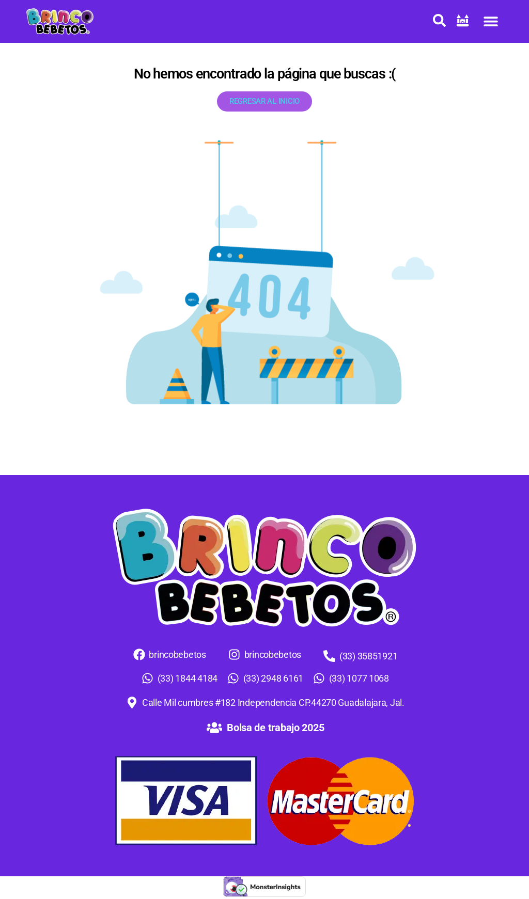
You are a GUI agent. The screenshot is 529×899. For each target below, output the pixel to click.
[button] (491, 21)
